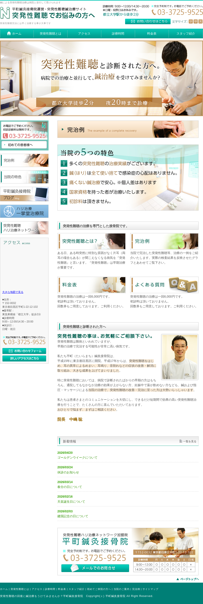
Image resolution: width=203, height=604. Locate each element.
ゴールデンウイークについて (77, 457)
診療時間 (50, 589)
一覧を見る (189, 441)
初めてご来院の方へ (99, 589)
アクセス (37, 589)
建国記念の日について (72, 516)
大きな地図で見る (12, 292)
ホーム (4, 589)
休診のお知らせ (68, 472)
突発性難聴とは (20, 589)
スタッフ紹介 (77, 589)
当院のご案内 (122, 589)
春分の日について (69, 487)
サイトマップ (150, 589)
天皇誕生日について (71, 501)
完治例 (136, 589)
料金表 (62, 589)
